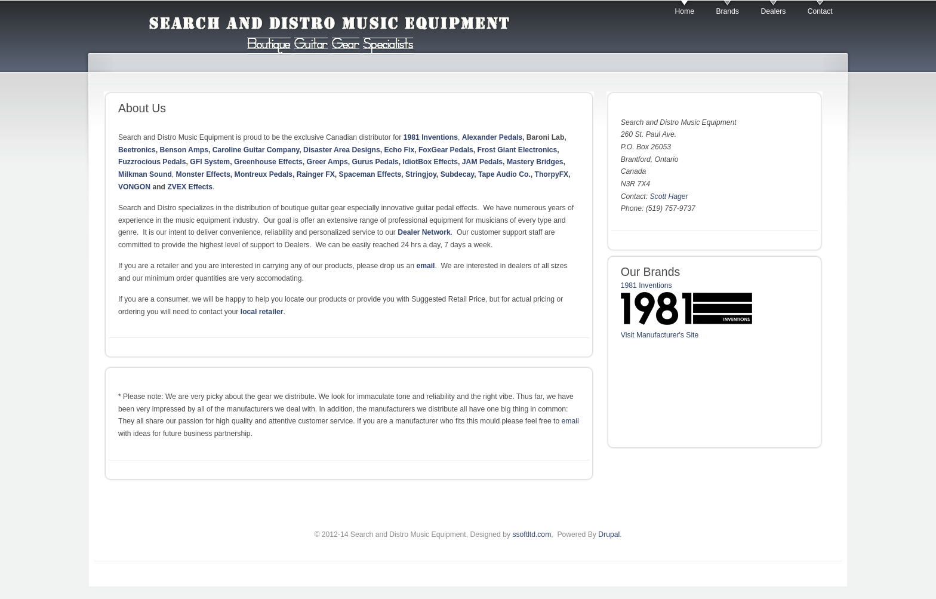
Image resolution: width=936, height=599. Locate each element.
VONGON (134, 187)
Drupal (609, 534)
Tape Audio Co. (504, 174)
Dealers (773, 11)
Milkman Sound (145, 174)
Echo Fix (399, 150)
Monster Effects (203, 174)
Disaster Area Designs (341, 150)
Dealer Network (424, 232)
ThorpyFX (551, 174)
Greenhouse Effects (268, 162)
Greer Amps (327, 162)
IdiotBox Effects (430, 162)
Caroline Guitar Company (256, 150)
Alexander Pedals (492, 137)
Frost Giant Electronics (518, 150)
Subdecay (458, 174)
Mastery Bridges (535, 162)
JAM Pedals (482, 162)
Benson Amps (184, 150)
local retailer (262, 312)
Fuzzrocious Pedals (152, 162)
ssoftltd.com (531, 534)
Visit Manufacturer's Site (659, 335)
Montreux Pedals (263, 174)
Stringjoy (420, 174)
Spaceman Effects (370, 174)
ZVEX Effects (190, 187)
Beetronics (137, 150)
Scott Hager (668, 196)
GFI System (210, 162)
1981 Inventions (431, 137)
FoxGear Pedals (445, 150)
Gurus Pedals (375, 162)
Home (684, 11)
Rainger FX (316, 174)
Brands (727, 11)
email (425, 266)
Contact (820, 11)
